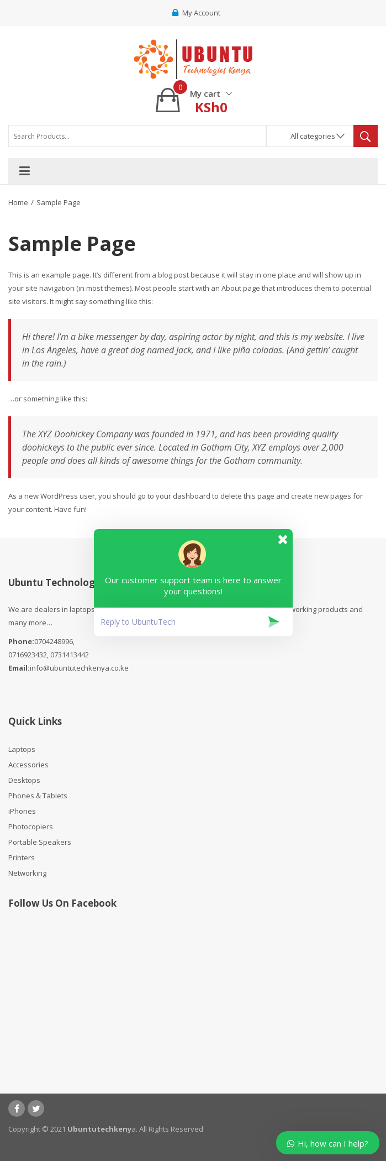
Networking (27, 873)
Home (18, 202)
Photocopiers (30, 826)
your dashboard (183, 496)
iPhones (22, 811)
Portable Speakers (39, 842)
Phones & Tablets (37, 796)
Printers (21, 857)
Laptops (21, 749)
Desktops (24, 780)
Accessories (28, 765)
